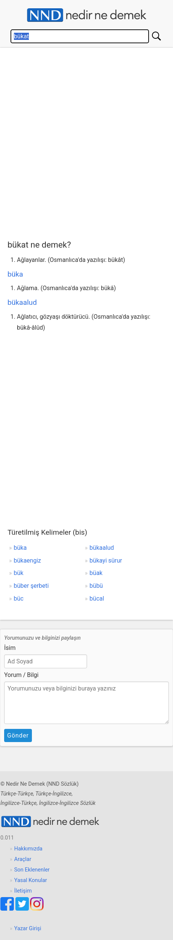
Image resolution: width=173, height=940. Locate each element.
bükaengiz (27, 560)
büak (96, 572)
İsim (10, 647)
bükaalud (22, 302)
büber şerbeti (31, 585)
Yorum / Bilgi (21, 674)
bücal (97, 598)
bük (19, 572)
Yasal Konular (30, 880)
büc (19, 598)
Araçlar (23, 859)
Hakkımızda (28, 849)
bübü (96, 585)
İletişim (23, 891)
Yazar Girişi (27, 928)
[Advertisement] (86, 142)
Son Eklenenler (32, 870)
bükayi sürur (106, 560)
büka (15, 274)
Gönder (18, 735)
